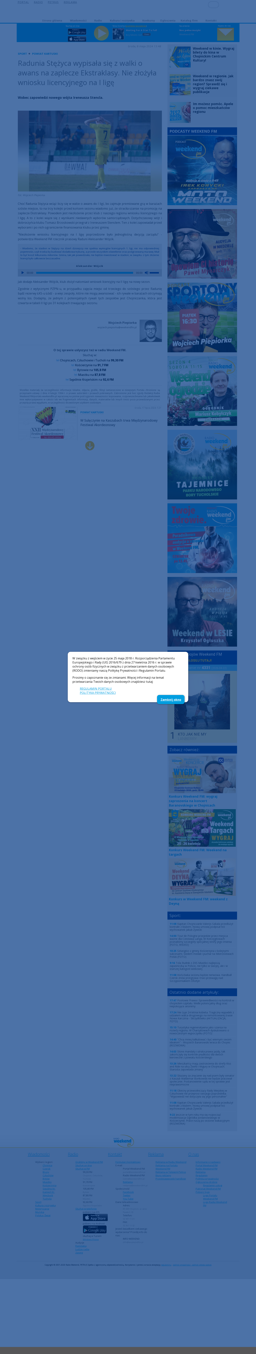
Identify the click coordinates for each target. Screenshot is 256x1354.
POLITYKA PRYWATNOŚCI (98, 693)
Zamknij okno (171, 700)
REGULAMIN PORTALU (96, 689)
